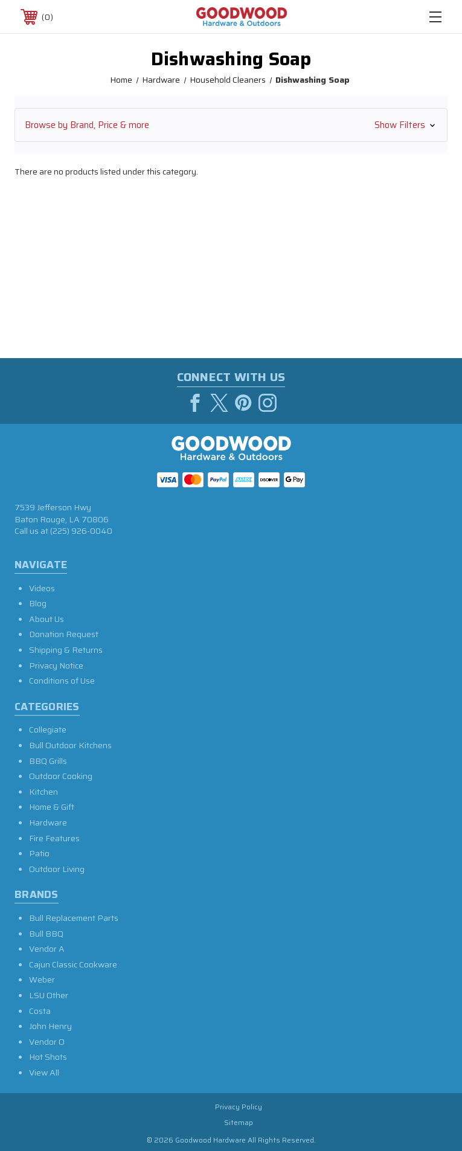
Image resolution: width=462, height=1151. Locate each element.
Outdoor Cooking (60, 776)
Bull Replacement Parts (73, 918)
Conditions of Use (62, 680)
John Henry (50, 1026)
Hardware (48, 822)
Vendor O (47, 1041)
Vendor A (47, 948)
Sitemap (238, 1122)
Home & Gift (51, 806)
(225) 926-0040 (81, 530)
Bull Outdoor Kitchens (70, 745)
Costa (40, 1011)
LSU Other (48, 995)
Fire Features (54, 838)
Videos (42, 588)
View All (44, 1072)
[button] (231, 125)
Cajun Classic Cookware (73, 964)
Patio (39, 853)
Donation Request (63, 634)
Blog (38, 603)
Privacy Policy (238, 1106)
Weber (42, 979)
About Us (46, 619)
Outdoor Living (57, 869)
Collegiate (47, 729)
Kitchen (43, 791)
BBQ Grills (48, 761)
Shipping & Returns (66, 649)
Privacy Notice (56, 665)
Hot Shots (48, 1056)
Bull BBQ (46, 933)
